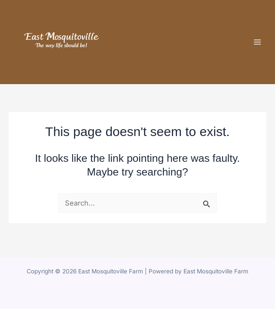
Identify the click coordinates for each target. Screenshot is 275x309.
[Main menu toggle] (257, 42)
